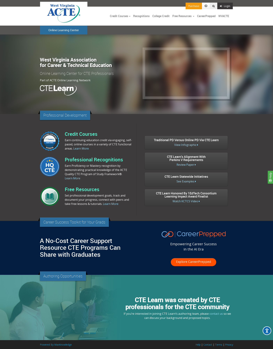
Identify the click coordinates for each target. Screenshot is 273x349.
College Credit (161, 16)
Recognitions (141, 16)
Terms (218, 344)
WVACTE (223, 16)
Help (270, 177)
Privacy (229, 344)
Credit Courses (119, 16)
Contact (207, 344)
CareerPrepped (206, 16)
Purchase (193, 6)
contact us (216, 314)
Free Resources (182, 16)
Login (225, 6)
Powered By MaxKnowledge (56, 344)
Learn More (81, 148)
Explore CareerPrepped (193, 262)
